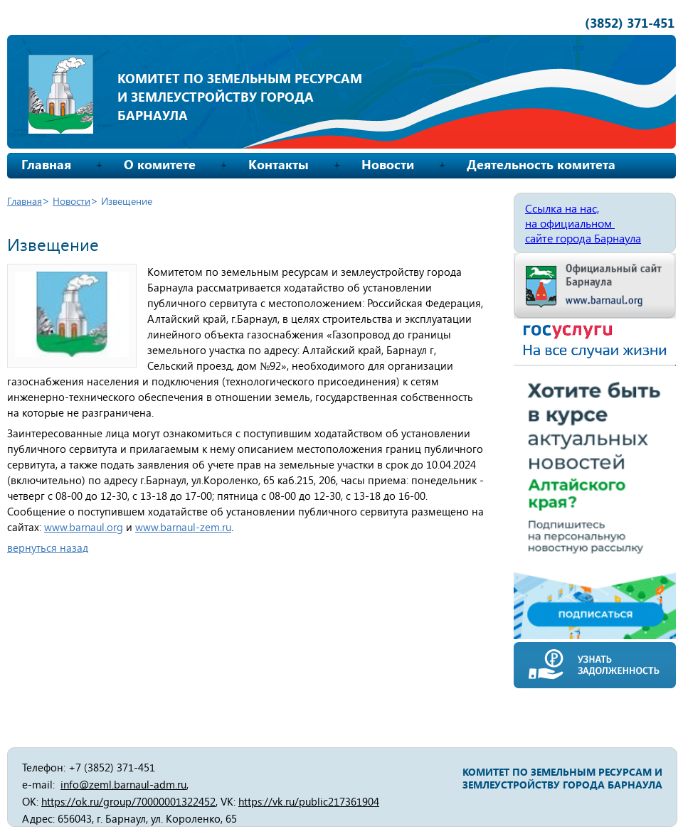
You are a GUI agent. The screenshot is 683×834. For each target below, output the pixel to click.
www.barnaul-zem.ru (183, 527)
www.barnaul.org (83, 527)
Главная (46, 164)
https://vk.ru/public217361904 (308, 801)
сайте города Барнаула (583, 237)
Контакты (278, 164)
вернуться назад (47, 547)
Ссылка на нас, (562, 208)
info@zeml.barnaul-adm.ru (123, 784)
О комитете (160, 164)
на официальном (570, 222)
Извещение (126, 201)
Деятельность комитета (541, 164)
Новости (387, 164)
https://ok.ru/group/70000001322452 (128, 801)
